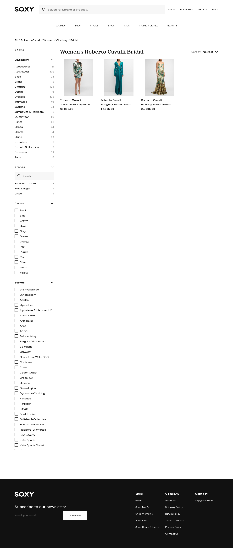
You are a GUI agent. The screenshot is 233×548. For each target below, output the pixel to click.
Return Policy (172, 513)
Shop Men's (142, 507)
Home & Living (148, 25)
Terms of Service (174, 520)
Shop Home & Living (147, 527)
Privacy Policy (173, 527)
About (202, 9)
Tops (18, 156)
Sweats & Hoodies (27, 146)
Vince (18, 193)
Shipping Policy (174, 507)
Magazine (186, 9)
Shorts (19, 131)
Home (138, 500)
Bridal (18, 81)
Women (61, 25)
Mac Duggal (22, 188)
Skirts (18, 136)
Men (78, 25)
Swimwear (21, 151)
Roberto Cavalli (30, 40)
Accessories (23, 66)
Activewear (22, 71)
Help (215, 9)
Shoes (94, 25)
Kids (127, 25)
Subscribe (75, 515)
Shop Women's (144, 513)
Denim (19, 91)
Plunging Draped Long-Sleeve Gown (116, 104)
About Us (170, 500)
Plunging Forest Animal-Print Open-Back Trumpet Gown (157, 104)
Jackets (20, 106)
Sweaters (21, 141)
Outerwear (22, 116)
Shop (171, 9)
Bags (111, 25)
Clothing (61, 40)
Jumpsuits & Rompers (29, 111)
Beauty (172, 25)
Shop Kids (141, 520)
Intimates (21, 101)
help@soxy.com (204, 500)
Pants (18, 121)
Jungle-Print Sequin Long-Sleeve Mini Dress (76, 104)
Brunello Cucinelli (25, 183)
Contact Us (171, 533)
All (16, 40)
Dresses (20, 96)
